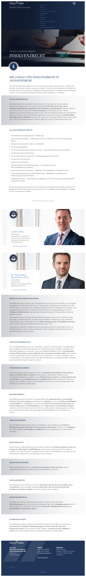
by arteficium (12, 567)
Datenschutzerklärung (43, 557)
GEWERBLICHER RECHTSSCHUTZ (47, 27)
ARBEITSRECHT (43, 5)
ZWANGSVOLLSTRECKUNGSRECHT (47, 21)
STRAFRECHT (43, 19)
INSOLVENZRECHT (44, 13)
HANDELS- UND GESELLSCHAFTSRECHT (48, 11)
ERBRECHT (42, 7)
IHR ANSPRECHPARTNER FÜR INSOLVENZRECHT (43, 201)
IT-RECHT (42, 15)
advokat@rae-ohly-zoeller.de (44, 553)
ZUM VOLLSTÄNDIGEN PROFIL (20, 246)
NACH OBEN (43, 572)
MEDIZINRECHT (43, 17)
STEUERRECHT (43, 25)
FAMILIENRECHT (43, 9)
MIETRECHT (42, 23)
